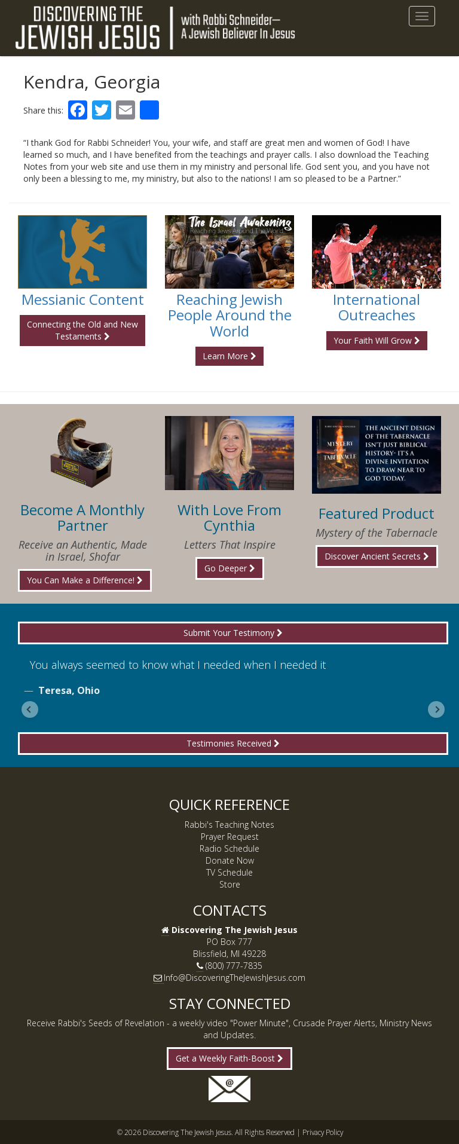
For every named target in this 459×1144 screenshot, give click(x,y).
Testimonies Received (233, 743)
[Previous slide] (30, 709)
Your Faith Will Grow (376, 340)
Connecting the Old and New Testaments (82, 330)
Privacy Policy (322, 1132)
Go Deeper (229, 568)
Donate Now (230, 860)
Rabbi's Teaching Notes (229, 824)
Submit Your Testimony (233, 632)
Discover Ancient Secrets (377, 556)
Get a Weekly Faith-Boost (229, 1058)
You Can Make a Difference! (85, 580)
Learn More (229, 356)
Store (229, 884)
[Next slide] (436, 709)
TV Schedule (229, 872)
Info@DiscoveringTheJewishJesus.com (234, 977)
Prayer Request (230, 836)
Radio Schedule (229, 848)
